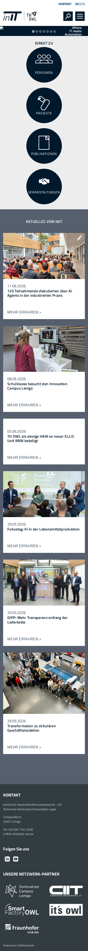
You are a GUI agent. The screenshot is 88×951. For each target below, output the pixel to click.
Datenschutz (26, 945)
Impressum (10, 945)
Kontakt (65, 3)
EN (83, 3)
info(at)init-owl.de (22, 834)
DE (77, 3)
